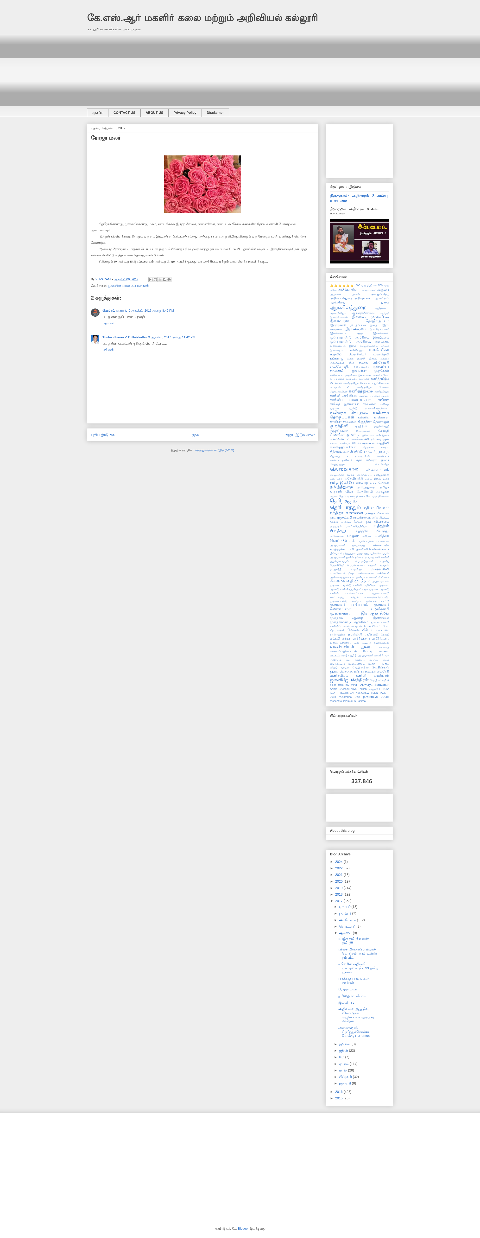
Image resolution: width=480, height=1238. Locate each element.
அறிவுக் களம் (363, 298)
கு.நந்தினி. (361, 426)
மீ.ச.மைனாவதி (341, 581)
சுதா (359, 460)
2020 (339, 881)
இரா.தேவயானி (379, 329)
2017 (339, 901)
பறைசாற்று (358, 545)
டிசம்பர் (345, 907)
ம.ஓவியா (356, 569)
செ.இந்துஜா (337, 464)
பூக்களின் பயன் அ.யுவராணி (128, 286)
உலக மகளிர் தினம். (362, 358)
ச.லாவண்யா (339, 439)
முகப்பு (97, 113)
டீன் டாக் (336, 478)
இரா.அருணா (356, 329)
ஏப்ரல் (344, 1064)
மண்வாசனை (366, 573)
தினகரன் (384, 495)
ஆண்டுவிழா (338, 313)
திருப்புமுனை (347, 495)
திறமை (360, 495)
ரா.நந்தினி (354, 634)
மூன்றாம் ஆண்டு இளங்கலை (359, 618)
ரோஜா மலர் (347, 989)
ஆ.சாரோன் (382, 298)
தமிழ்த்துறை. (367, 487)
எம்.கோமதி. (339, 366)
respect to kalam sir (341, 700)
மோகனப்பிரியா (359, 630)
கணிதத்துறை (361, 391)
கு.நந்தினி (339, 426)
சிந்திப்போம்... (361, 452)
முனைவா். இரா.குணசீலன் (359, 613)
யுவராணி (382, 630)
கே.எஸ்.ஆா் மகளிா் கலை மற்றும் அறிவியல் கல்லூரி (202, 18)
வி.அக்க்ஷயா (338, 663)
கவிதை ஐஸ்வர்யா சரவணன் (353, 404)
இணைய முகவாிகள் (370, 317)
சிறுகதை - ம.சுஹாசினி (350, 456)
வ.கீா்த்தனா (361, 638)
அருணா (383, 290)
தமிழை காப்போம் (352, 996)
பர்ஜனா (353, 536)
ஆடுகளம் (382, 308)
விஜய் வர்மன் (339, 667)
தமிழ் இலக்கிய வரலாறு (349, 482)
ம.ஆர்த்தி (335, 569)
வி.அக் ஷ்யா (379, 659)
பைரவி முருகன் (378, 565)
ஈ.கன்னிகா (379, 349)
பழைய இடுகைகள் (298, 435)
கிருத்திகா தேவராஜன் (373, 421)
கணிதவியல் (381, 391)
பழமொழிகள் (366, 540)
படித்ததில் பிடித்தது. (371, 531)
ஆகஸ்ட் (346, 933)
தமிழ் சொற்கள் (379, 482)
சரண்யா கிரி (348, 443)
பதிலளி (108, 323)
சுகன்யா (383, 456)
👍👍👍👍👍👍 (342, 285)
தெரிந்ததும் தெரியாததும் (345, 504)
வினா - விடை (378, 663)
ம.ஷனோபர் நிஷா (342, 573)
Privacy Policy (185, 113)
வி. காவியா (355, 659)
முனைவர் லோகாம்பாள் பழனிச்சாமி (359, 607)
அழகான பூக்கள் (345, 294)
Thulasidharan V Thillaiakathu (124, 337)
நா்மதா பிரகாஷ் (340, 521)
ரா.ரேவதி (372, 634)
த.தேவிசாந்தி (354, 478)
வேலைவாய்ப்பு (352, 671)
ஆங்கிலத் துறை (359, 302)
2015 (339, 1098)
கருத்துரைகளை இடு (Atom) (214, 450)
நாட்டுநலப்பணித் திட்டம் (371, 517)
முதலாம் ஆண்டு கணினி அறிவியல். (353, 585)
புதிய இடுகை (102, 435)
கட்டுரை (364, 378)
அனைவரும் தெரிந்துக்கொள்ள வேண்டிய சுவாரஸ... (355, 1032)
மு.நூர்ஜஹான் (380, 581)
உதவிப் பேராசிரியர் (348, 354)
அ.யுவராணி (368, 290)
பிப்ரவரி (346, 1077)
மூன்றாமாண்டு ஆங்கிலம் (349, 622)
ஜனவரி (345, 1083)
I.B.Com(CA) (346, 692)
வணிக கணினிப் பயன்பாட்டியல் (351, 642)
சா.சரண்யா (366, 443)
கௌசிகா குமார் (342, 435)
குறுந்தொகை (339, 431)
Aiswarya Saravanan (374, 684)
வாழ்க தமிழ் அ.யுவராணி (357, 655)
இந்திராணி (338, 325)
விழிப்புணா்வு (357, 663)
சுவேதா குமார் (377, 460)
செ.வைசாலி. (377, 469)
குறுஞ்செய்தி (381, 426)
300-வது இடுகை (366, 285)
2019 (339, 888)
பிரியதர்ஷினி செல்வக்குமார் (369, 549)
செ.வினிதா (382, 464)
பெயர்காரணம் (356, 565)
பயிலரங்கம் (337, 535)
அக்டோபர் (348, 920)
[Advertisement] (231, 67)
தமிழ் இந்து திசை (377, 478)
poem (385, 697)
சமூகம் (334, 443)
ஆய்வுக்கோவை (363, 313)
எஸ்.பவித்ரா (361, 366)
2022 (339, 868)
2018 (339, 894)
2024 (339, 862)
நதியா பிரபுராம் (376, 508)
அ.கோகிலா (349, 289)
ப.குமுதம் (336, 526)
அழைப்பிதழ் (380, 294)
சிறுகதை (381, 451)
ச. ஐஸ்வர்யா (366, 435)
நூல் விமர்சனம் (377, 521)
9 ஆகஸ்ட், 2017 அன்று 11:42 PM (171, 337)
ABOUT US (154, 113)
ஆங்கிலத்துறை (348, 307)
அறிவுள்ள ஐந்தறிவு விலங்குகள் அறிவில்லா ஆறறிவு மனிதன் (356, 1015)
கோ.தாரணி (363, 431)
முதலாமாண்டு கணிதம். (346, 601)
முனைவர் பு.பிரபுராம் (349, 605)
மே (342, 1057)
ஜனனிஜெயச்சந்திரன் (349, 680)
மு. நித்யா (362, 581)
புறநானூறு (363, 553)
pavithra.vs (370, 697)
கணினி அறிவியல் (343, 396)
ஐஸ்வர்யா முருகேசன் (370, 370)
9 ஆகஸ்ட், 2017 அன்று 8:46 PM (151, 310)
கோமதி (383, 431)
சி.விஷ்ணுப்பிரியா (343, 447)
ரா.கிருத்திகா (337, 634)
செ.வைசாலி (345, 469)
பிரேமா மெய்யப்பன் (343, 553)
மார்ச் (343, 1070)
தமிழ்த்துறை (341, 487)
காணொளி (381, 417)
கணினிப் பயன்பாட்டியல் (351, 400)
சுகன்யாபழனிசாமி (341, 460)
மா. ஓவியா (357, 577)
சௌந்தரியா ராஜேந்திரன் (373, 474)
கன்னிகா (364, 417)
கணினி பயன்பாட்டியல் (374, 395)
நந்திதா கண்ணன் (346, 513)
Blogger (243, 1228)
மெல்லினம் (372, 626)
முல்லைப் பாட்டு (377, 601)
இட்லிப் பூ (346, 1002)
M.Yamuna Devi (349, 696)
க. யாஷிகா (337, 378)
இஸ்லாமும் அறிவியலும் (347, 350)
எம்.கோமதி (381, 362)
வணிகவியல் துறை (351, 646)
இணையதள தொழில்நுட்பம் (359, 321)
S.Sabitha (360, 700)
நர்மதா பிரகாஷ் (377, 513)
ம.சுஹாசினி (380, 569)
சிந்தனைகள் (339, 452)
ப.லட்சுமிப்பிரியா (356, 526)
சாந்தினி (383, 443)
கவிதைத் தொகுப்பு (349, 412)
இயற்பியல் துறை (364, 325)
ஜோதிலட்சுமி (378, 680)
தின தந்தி (371, 495)
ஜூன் (344, 1050)
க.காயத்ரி (351, 378)
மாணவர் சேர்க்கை (377, 577)
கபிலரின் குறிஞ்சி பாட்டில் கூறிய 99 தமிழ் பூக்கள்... (358, 968)
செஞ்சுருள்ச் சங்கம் (342, 474)
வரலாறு (384, 647)
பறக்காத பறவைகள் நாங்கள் (353, 981)
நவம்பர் (345, 913)
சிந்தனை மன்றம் (376, 447)
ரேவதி (385, 634)
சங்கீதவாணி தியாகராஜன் (370, 439)
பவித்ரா (367, 535)
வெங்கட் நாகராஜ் (114, 310)
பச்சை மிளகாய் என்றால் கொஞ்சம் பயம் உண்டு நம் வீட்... (357, 953)
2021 (339, 875)
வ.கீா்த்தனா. (380, 638)
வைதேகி (370, 671)
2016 (339, 1092)
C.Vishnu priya (348, 688)
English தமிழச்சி (368, 688)
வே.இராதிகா (361, 667)
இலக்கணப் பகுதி (346, 333)
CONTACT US (124, 113)
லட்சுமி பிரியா (340, 638)
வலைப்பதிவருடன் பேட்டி (351, 651)
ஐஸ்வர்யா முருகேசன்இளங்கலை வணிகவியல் (359, 374)
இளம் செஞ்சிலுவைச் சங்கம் (369, 345)
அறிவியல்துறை (341, 298)
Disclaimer (215, 113)
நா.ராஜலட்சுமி (341, 517)
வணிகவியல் (381, 642)
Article (333, 688)
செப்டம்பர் (347, 926)
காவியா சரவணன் (343, 421)
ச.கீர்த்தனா (382, 435)
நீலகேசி (358, 521)
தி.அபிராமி (365, 491)
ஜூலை (345, 1044)
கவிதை (383, 400)
